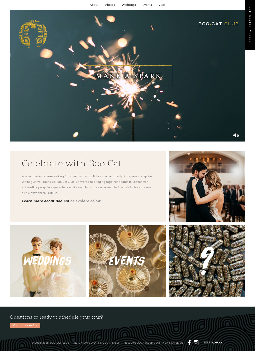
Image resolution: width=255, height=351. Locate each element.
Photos (110, 5)
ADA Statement (174, 343)
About (94, 5)
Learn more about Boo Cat (45, 201)
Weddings (129, 5)
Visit (162, 5)
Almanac (217, 343)
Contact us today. (25, 325)
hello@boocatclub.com (142, 343)
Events (147, 5)
